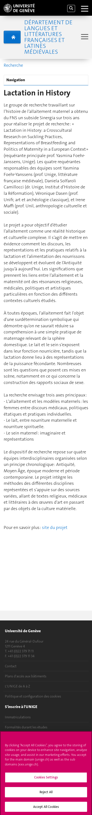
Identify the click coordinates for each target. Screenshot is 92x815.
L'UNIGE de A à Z (17, 686)
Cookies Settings (46, 779)
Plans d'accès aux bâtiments (25, 676)
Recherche (13, 65)
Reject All (46, 793)
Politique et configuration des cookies (33, 696)
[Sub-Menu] (84, 37)
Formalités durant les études (26, 727)
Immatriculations (18, 717)
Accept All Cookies (46, 808)
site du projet (54, 527)
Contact (10, 666)
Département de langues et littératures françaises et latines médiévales (48, 37)
